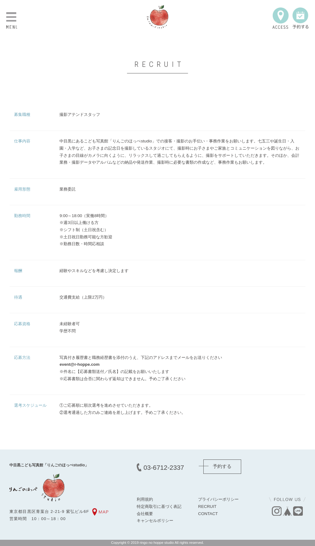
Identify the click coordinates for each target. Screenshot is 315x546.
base (287, 511)
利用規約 (145, 499)
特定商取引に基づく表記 (159, 506)
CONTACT (208, 513)
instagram (276, 511)
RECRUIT (207, 506)
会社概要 (145, 513)
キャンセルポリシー (155, 520)
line (297, 511)
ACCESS (280, 18)
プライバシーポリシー (218, 499)
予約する (300, 18)
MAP (100, 512)
